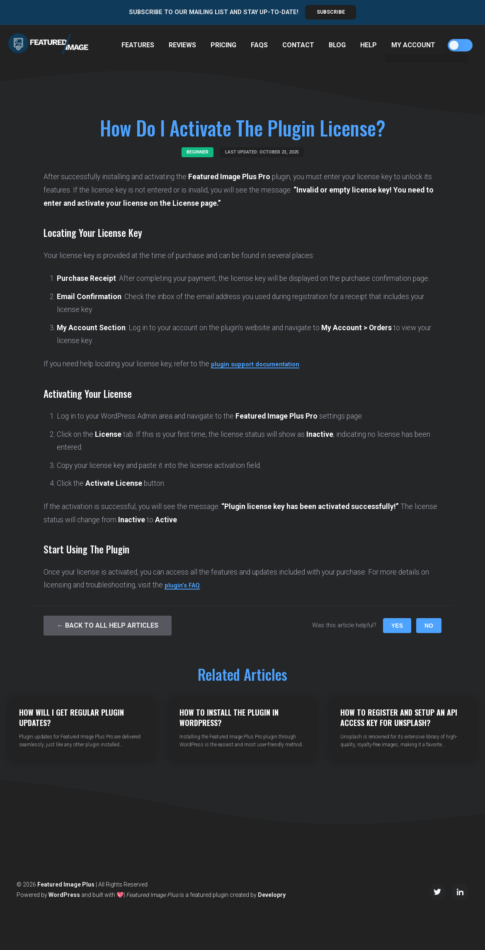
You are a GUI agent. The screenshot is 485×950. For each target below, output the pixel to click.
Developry (272, 895)
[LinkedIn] (460, 892)
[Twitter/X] (437, 892)
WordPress (64, 895)
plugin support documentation (262, 364)
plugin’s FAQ (184, 585)
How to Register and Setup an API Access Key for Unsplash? (398, 717)
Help (368, 45)
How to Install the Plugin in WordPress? (229, 717)
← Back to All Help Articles (107, 625)
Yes (397, 625)
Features (137, 45)
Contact (298, 45)
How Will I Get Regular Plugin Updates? (71, 717)
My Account (413, 45)
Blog (337, 45)
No (428, 625)
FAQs (259, 45)
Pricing (223, 45)
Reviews (182, 45)
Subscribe (331, 12)
